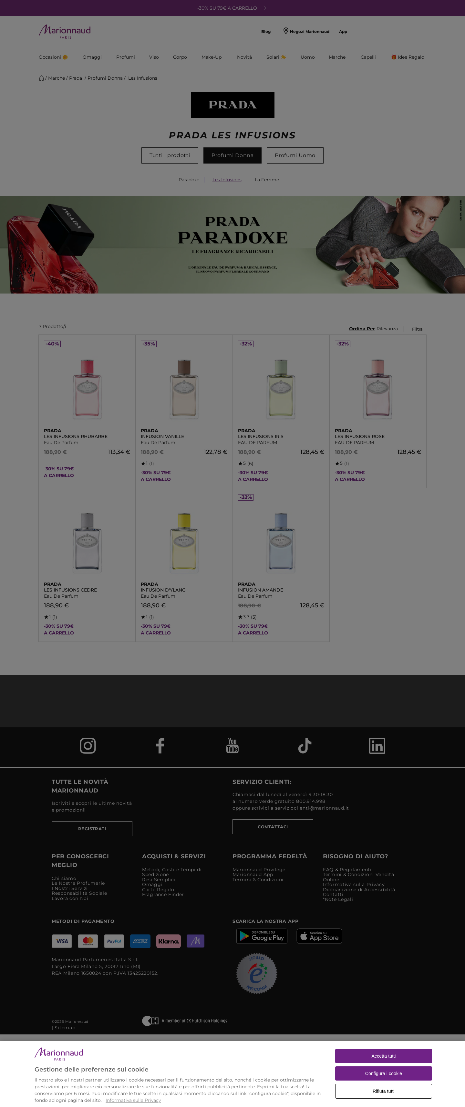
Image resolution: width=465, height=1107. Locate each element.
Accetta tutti (384, 1065)
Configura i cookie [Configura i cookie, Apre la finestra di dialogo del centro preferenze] (383, 1083)
